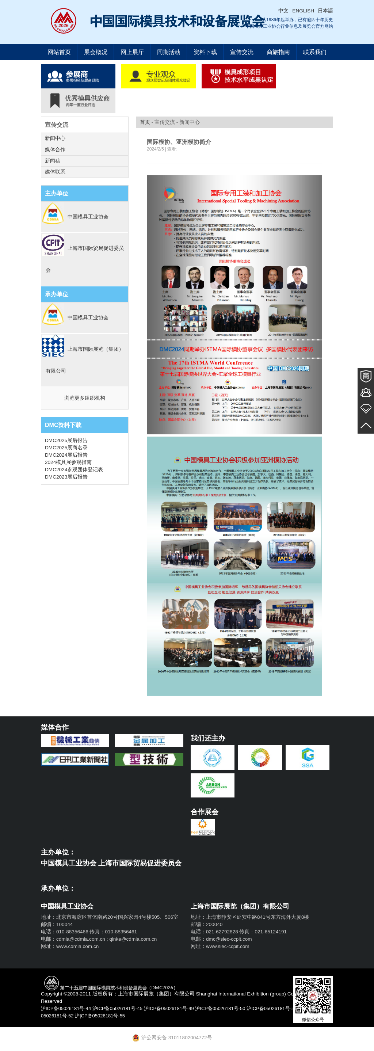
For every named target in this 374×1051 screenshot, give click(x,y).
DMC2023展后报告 (66, 477)
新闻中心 (55, 138)
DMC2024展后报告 (66, 455)
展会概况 (95, 52)
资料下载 (205, 52)
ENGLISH (303, 11)
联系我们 (315, 52)
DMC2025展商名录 (66, 448)
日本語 (325, 11)
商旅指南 (278, 52)
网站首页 (59, 52)
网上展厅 (132, 52)
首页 (145, 122)
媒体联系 (55, 172)
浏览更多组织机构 (84, 398)
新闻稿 (52, 161)
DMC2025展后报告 (66, 440)
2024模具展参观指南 (68, 462)
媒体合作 (55, 149)
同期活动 (168, 52)
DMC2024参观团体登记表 (74, 470)
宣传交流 (241, 52)
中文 (283, 11)
